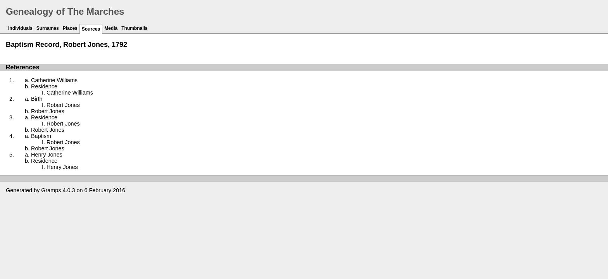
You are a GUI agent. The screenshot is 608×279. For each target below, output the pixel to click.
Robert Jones (63, 105)
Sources (91, 29)
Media (110, 28)
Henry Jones (46, 155)
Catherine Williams (54, 80)
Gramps (51, 190)
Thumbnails (134, 28)
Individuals (20, 28)
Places (70, 28)
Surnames (47, 28)
